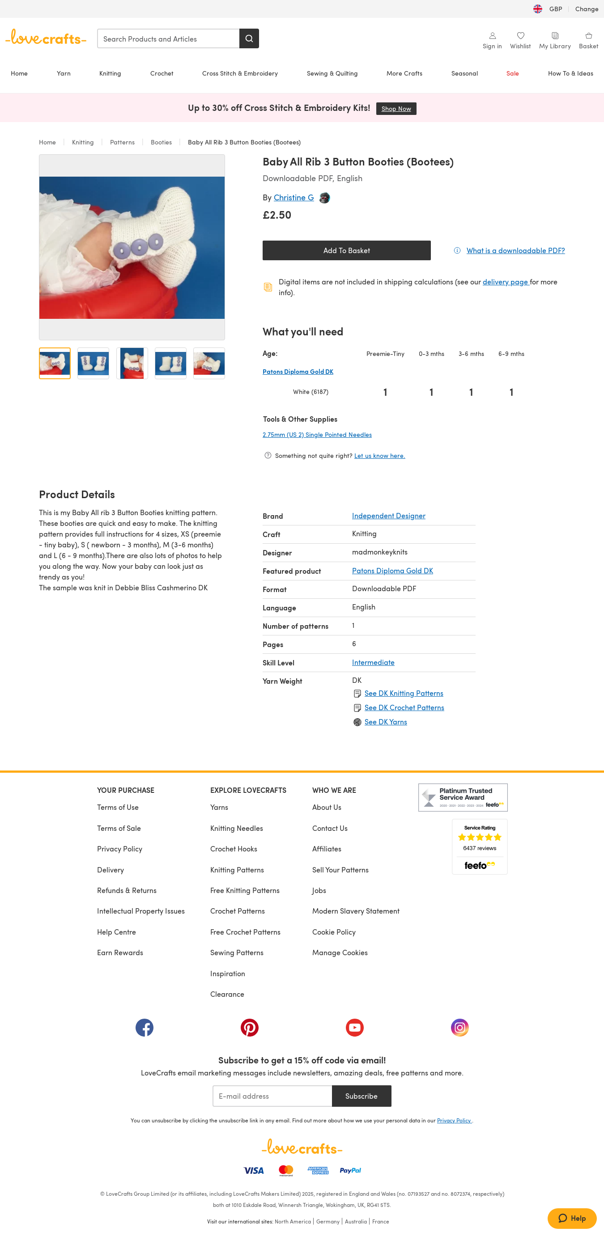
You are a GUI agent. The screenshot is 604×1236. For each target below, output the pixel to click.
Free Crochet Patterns (245, 931)
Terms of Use (118, 807)
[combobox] (168, 38)
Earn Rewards (120, 952)
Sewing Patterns (237, 952)
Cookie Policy (334, 931)
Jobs (319, 890)
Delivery (110, 869)
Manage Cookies (340, 952)
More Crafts (404, 73)
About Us (326, 807)
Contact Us (330, 828)
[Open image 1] (55, 363)
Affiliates (326, 848)
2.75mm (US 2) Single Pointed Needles (347, 434)
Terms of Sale (119, 828)
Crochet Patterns (237, 910)
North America (293, 1221)
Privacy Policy (119, 848)
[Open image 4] (171, 363)
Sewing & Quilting (332, 73)
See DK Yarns (386, 721)
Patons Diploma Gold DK (392, 570)
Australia (356, 1221)
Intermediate (373, 662)
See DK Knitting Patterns (404, 693)
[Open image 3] (132, 363)
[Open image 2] (93, 363)
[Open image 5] (209, 363)
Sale (512, 73)
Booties (161, 142)
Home (19, 73)
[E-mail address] (272, 1096)
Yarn (64, 73)
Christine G (294, 197)
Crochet (162, 73)
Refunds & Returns (127, 890)
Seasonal (464, 73)
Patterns (122, 142)
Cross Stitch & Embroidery (240, 73)
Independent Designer (388, 515)
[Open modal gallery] (132, 247)
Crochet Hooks (233, 848)
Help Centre (116, 931)
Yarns (219, 807)
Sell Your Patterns (340, 869)
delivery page (506, 281)
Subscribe (361, 1096)
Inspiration (227, 973)
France (380, 1221)
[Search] (249, 38)
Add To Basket (346, 250)
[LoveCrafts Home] (302, 1146)
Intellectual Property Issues (141, 910)
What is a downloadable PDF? (516, 250)
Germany (328, 1221)
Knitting (110, 73)
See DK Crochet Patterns (404, 707)
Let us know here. (379, 455)
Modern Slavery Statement (356, 910)
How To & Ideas (570, 73)
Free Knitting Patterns (245, 890)
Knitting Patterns (237, 869)
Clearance (227, 994)
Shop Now (399, 108)
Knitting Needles (236, 828)
